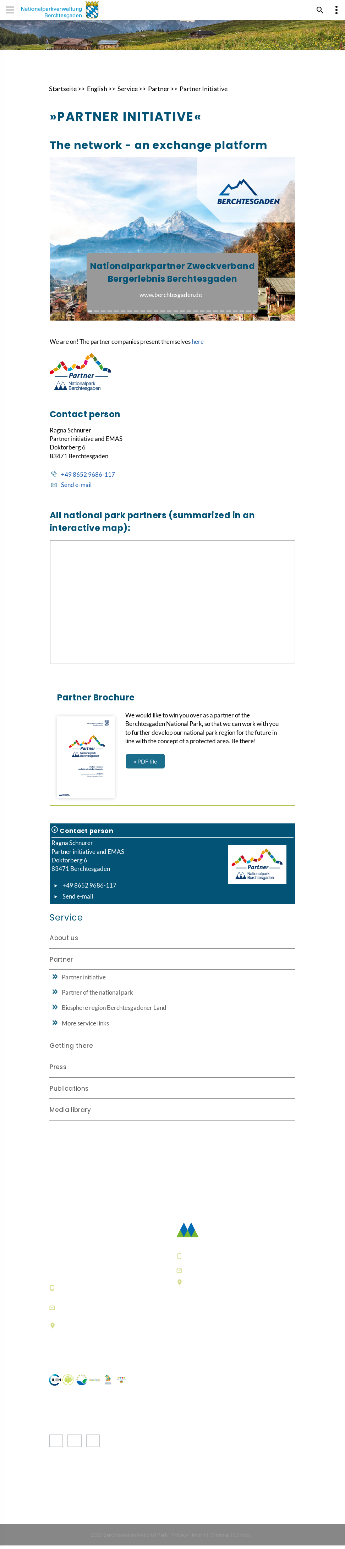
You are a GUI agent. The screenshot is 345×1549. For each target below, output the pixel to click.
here (198, 344)
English (97, 92)
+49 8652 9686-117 (88, 477)
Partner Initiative (204, 92)
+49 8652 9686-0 (84, 1290)
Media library (70, 1113)
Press (58, 1070)
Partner (158, 92)
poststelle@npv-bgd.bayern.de (233, 1273)
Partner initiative (84, 980)
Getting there (71, 1049)
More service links (85, 1026)
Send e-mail (76, 488)
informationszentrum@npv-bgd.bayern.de (101, 1310)
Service (127, 92)
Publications (69, 1091)
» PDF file (145, 764)
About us (64, 941)
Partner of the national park (97, 995)
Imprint (200, 1538)
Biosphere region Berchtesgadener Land (114, 1010)
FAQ (183, 1340)
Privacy (179, 1538)
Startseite (63, 92)
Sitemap (221, 1538)
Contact (242, 1538)
